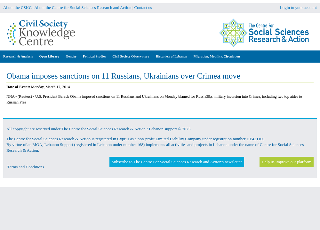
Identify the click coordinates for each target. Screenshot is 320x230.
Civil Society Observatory (130, 56)
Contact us (143, 7)
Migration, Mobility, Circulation (217, 56)
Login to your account (298, 7)
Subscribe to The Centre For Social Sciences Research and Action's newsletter (177, 161)
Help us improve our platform (286, 161)
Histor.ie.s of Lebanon (171, 56)
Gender (71, 56)
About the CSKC (17, 7)
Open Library (49, 56)
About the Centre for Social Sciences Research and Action (82, 7)
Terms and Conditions (25, 167)
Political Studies (94, 56)
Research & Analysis (18, 56)
